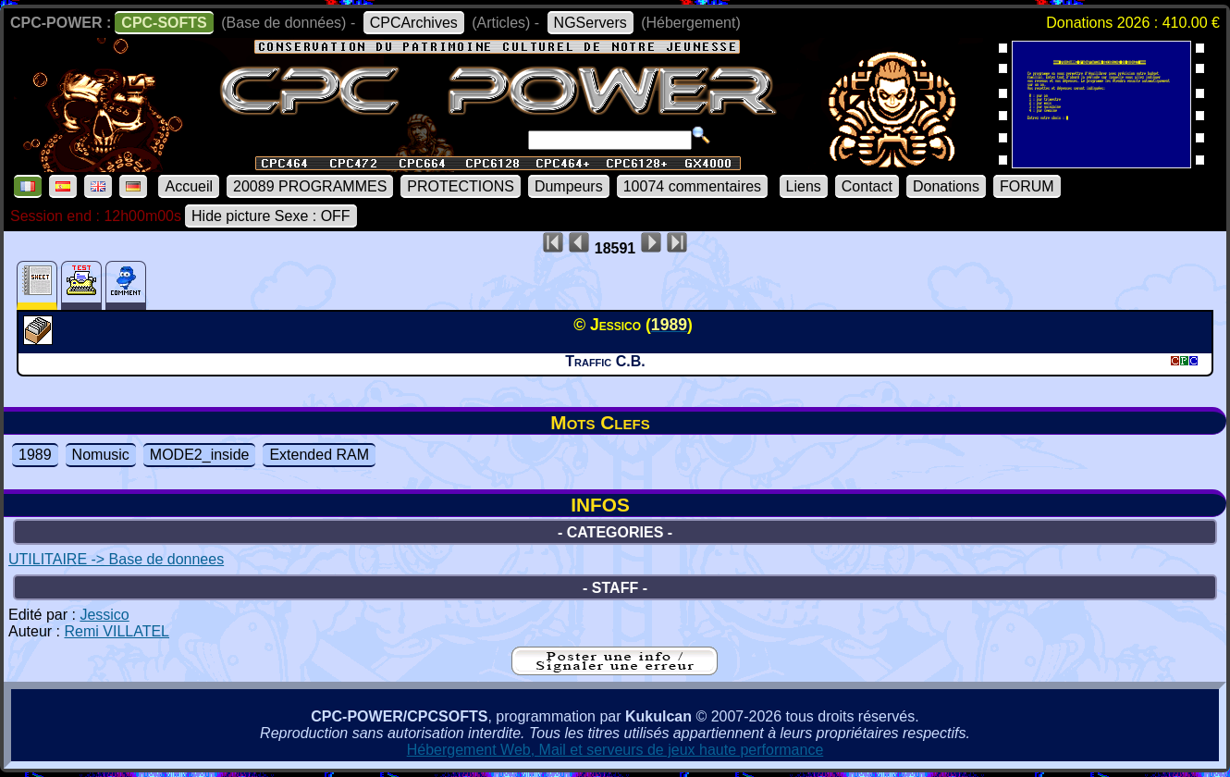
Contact (867, 186)
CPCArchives (414, 23)
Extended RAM (319, 454)
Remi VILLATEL (116, 631)
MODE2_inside (200, 454)
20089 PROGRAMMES (310, 186)
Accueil (189, 186)
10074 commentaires (692, 186)
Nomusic (100, 454)
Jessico (104, 615)
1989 (35, 454)
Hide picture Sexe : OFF (271, 216)
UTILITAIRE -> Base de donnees (116, 559)
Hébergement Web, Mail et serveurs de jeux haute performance (615, 750)
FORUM (1027, 186)
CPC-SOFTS (163, 23)
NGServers (590, 23)
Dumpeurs (569, 186)
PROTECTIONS (460, 186)
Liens (803, 186)
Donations (946, 186)
